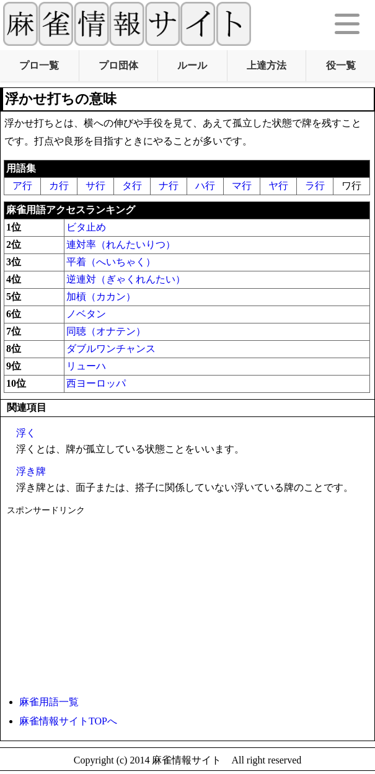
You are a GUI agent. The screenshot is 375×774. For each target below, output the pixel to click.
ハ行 (205, 185)
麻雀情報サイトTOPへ (68, 721)
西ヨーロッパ (96, 383)
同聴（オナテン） (106, 331)
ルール (192, 65)
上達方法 (266, 65)
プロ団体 (118, 65)
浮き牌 (31, 471)
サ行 (95, 185)
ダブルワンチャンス (111, 348)
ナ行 (169, 185)
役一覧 (341, 65)
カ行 (59, 185)
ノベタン (86, 314)
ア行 (22, 185)
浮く (26, 433)
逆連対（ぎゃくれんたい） (125, 279)
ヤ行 (278, 185)
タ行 (132, 185)
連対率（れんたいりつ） (120, 244)
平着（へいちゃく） (111, 262)
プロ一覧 (39, 65)
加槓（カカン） (101, 296)
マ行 (242, 185)
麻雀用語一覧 (49, 702)
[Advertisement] (184, 603)
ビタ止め (86, 227)
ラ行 (315, 185)
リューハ (86, 366)
